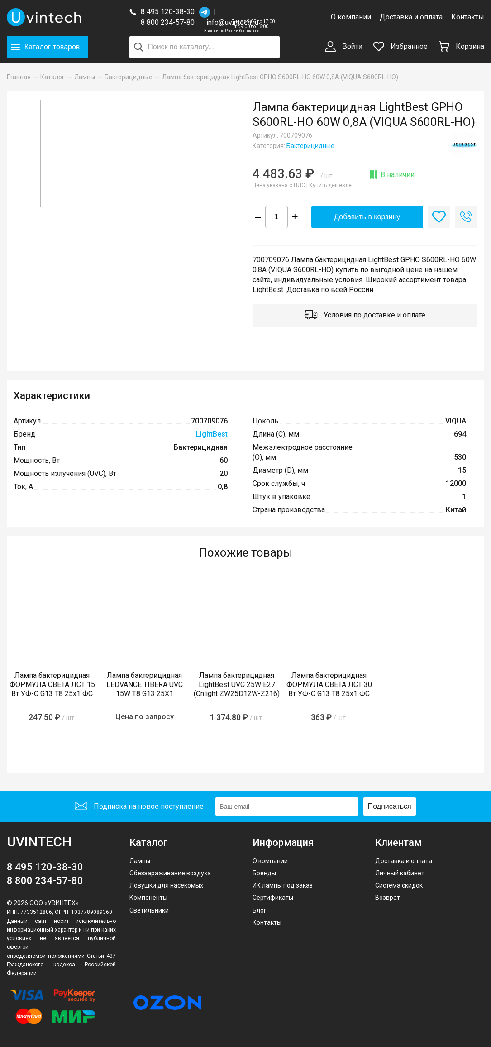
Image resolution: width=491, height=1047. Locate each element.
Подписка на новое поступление (139, 806)
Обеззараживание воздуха (170, 873)
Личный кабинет (399, 873)
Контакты (467, 17)
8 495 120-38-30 (168, 11)
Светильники (149, 910)
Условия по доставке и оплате (364, 316)
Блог (260, 910)
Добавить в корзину (367, 217)
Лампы (139, 860)
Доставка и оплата (411, 17)
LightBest (212, 434)
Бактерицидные (310, 145)
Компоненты (148, 897)
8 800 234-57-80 (170, 23)
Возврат (387, 897)
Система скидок (399, 885)
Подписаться (389, 806)
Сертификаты (273, 897)
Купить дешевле (330, 185)
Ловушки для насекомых (166, 885)
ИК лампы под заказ (283, 885)
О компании (351, 17)
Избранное (400, 46)
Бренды (264, 873)
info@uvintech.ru (232, 22)
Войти (343, 47)
